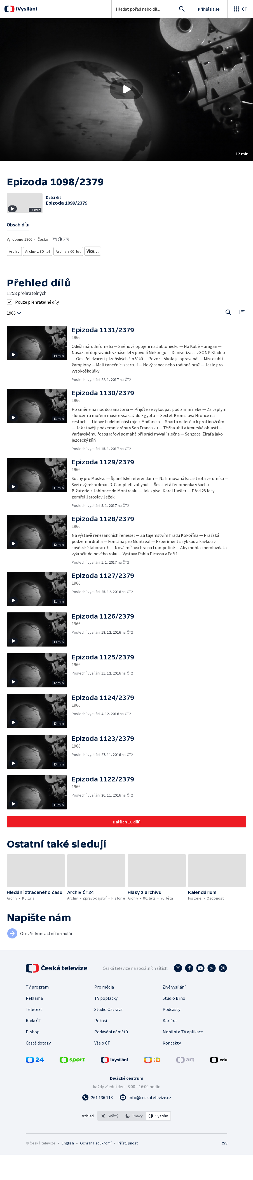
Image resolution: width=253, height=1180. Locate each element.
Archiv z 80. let (38, 277)
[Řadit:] (241, 337)
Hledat (180, 11)
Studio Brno (174, 1023)
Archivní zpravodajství (103, 277)
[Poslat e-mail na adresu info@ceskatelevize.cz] (145, 1122)
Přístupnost (128, 1168)
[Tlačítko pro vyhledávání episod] (228, 338)
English (68, 1168)
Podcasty (171, 1034)
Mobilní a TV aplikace (183, 1057)
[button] (126, 89)
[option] (110, 1141)
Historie (134, 277)
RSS (224, 1168)
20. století (154, 277)
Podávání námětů (111, 1057)
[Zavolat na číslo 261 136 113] (97, 1122)
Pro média (104, 1012)
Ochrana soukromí (95, 1168)
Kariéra (170, 1045)
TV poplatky (106, 1023)
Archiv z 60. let (68, 277)
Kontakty (172, 1068)
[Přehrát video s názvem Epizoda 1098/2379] (126, 89)
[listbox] (134, 1141)
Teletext (34, 1034)
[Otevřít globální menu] (240, 9)
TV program (37, 1012)
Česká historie (180, 277)
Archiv (15, 277)
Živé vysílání (174, 1012)
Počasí (100, 1045)
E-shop (32, 1057)
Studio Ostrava (108, 1034)
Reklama (34, 1023)
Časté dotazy (38, 1068)
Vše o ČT (102, 1068)
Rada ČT (33, 1045)
